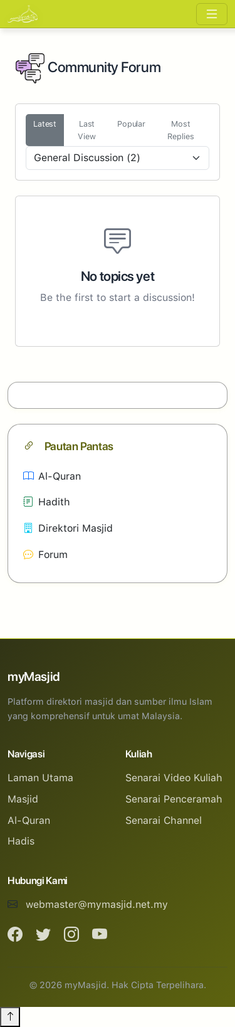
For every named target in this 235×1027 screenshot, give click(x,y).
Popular (131, 124)
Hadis (21, 841)
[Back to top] (10, 1017)
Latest (44, 124)
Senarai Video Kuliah (173, 778)
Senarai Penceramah (173, 799)
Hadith (46, 502)
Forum (45, 555)
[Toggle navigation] (211, 14)
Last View (87, 129)
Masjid (23, 799)
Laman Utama (40, 778)
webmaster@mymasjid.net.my (97, 904)
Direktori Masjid (68, 528)
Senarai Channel (163, 820)
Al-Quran (52, 476)
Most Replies (180, 129)
